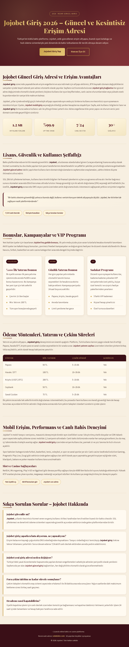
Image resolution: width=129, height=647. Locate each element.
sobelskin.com (59, 636)
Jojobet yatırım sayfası (83, 345)
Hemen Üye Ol (78, 51)
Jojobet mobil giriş (33, 105)
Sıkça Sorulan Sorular (54, 213)
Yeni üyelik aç (10, 482)
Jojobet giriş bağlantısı (102, 88)
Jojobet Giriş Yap (52, 51)
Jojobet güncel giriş (34, 565)
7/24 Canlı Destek (12, 213)
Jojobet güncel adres (12, 169)
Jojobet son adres (50, 482)
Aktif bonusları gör (29, 482)
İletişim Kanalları (33, 213)
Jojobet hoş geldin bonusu (46, 242)
